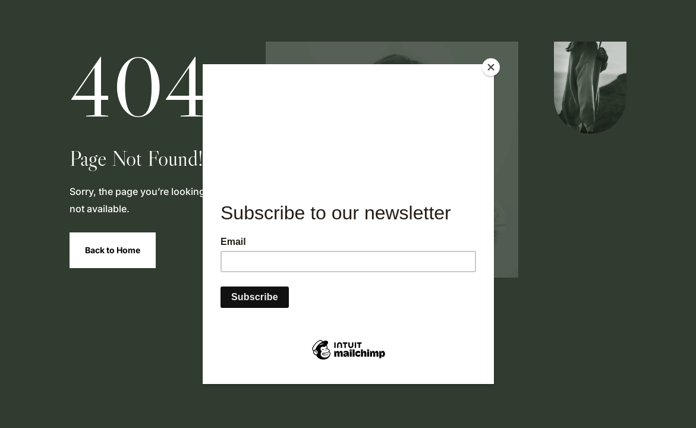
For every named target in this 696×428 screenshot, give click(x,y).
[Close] (491, 67)
